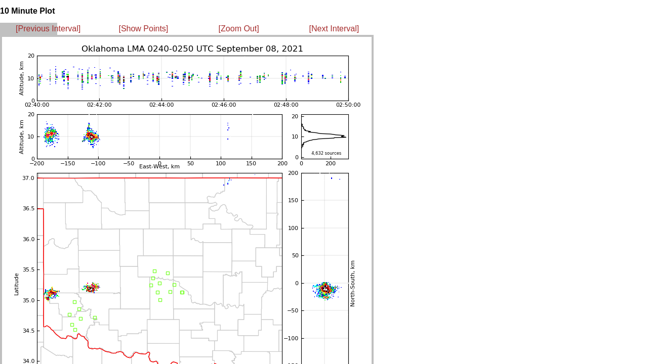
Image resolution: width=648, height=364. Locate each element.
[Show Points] (143, 28)
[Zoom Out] (239, 28)
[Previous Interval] (48, 28)
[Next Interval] (334, 28)
